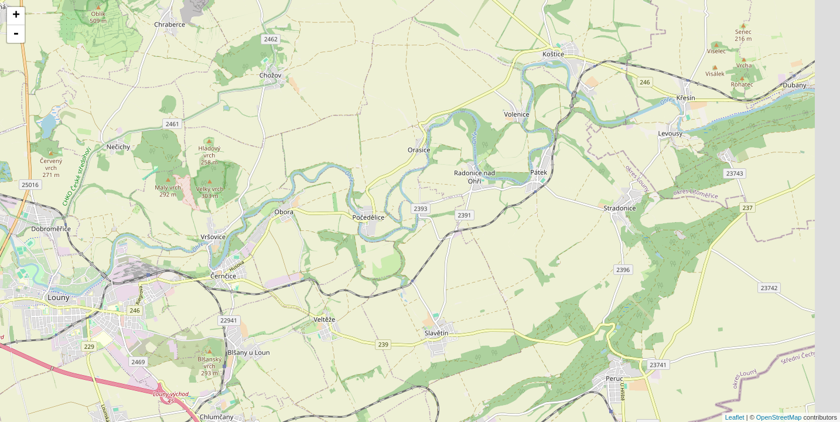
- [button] (16, 34)
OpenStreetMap (779, 417)
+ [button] (16, 16)
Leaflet (735, 417)
